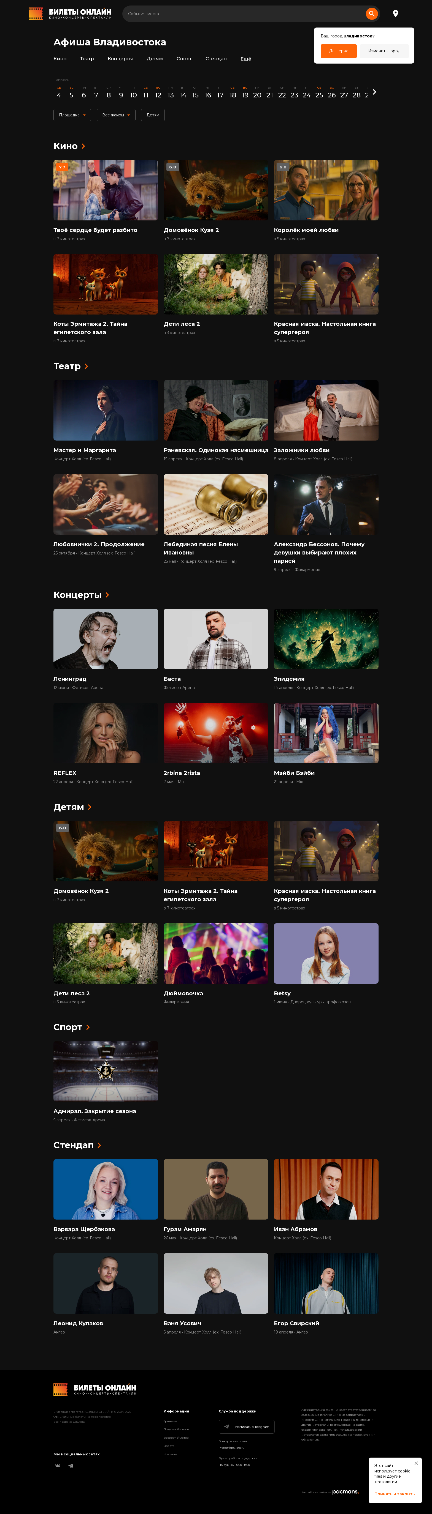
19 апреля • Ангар (291, 1332)
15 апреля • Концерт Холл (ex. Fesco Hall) (203, 459)
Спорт (184, 59)
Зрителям (170, 1421)
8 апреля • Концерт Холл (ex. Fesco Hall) (313, 459)
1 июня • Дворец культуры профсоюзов (312, 1002)
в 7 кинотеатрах (69, 238)
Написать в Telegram (246, 1426)
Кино (59, 59)
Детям (155, 59)
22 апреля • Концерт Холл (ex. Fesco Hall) (93, 782)
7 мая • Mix (174, 782)
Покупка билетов (176, 1429)
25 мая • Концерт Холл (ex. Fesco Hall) (200, 561)
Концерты (120, 59)
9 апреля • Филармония (297, 569)
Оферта (169, 1446)
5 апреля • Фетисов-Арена (79, 1120)
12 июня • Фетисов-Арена (78, 687)
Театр (87, 59)
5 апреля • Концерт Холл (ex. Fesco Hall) (202, 1332)
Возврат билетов (176, 1437)
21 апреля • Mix (288, 782)
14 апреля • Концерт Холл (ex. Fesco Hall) (314, 687)
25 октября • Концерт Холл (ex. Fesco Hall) (94, 553)
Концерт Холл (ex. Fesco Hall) (82, 459)
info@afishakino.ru (231, 1448)
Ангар (59, 1332)
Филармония (176, 1002)
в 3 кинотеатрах (179, 332)
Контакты (170, 1454)
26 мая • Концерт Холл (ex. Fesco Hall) (200, 1238)
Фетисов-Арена (179, 687)
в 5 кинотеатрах (289, 238)
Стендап (216, 59)
